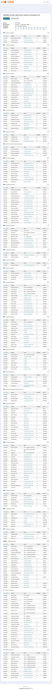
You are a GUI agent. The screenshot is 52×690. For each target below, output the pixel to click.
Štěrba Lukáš (13, 344)
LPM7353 (5, 200)
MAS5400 (6, 518)
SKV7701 (5, 433)
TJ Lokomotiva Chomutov (29, 196)
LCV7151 (5, 196)
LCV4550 (5, 265)
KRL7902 (5, 454)
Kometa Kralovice (27, 52)
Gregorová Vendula (15, 62)
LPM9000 (5, 398)
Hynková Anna (14, 66)
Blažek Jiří (13, 526)
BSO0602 (6, 377)
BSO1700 (5, 669)
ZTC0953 (5, 128)
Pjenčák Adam (14, 363)
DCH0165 (5, 149)
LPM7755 (5, 204)
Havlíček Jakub (14, 398)
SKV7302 (5, 431)
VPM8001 (5, 439)
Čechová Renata (14, 571)
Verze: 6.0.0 (25, 686)
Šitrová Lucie (13, 206)
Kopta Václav (14, 454)
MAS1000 (5, 330)
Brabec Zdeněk (14, 332)
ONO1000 (6, 336)
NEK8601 (5, 638)
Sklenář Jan (13, 536)
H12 (15, 29)
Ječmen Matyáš (14, 383)
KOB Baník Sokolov (28, 38)
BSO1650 (5, 38)
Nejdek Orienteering (28, 62)
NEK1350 (5, 64)
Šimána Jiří (13, 279)
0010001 (5, 595)
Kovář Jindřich (14, 414)
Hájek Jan (13, 520)
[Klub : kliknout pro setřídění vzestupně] (30, 36)
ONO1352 (5, 68)
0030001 (5, 230)
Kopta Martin (13, 564)
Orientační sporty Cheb (29, 149)
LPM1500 (5, 566)
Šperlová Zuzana (14, 175)
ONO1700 (5, 585)
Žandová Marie (14, 247)
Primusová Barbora (15, 579)
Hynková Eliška (14, 644)
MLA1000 (5, 334)
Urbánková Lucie (14, 99)
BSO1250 (5, 50)
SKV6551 (5, 247)
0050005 (6, 322)
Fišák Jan (13, 538)
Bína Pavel (13, 503)
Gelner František (14, 275)
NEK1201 (5, 314)
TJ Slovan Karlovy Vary (28, 141)
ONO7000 (6, 475)
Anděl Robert (13, 439)
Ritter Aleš (13, 425)
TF (15, 30)
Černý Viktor (13, 346)
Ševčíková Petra (14, 218)
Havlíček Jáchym (14, 675)
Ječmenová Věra (14, 171)
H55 (35, 29)
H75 (40, 29)
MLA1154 (5, 93)
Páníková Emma (14, 42)
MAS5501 (5, 522)
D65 (40, 27)
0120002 (5, 354)
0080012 (5, 667)
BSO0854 (5, 115)
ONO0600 (6, 383)
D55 (37, 27)
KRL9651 (5, 153)
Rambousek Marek (15, 273)
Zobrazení (6, 18)
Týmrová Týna (14, 560)
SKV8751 (5, 179)
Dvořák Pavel (13, 467)
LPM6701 (5, 463)
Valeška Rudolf (14, 534)
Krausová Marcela (15, 198)
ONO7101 (5, 477)
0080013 (5, 605)
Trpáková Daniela (14, 149)
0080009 (6, 661)
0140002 (5, 616)
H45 (32, 29)
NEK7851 (5, 216)
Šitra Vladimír (14, 469)
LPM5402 (5, 516)
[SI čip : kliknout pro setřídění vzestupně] (46, 36)
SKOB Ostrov (26, 66)
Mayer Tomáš (14, 459)
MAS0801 (5, 360)
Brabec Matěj (14, 379)
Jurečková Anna (14, 577)
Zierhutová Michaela (15, 196)
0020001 (5, 597)
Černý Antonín (14, 338)
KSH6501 (5, 456)
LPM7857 (5, 206)
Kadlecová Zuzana (15, 222)
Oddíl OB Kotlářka (27, 192)
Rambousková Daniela (16, 38)
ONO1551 (5, 579)
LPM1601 (5, 569)
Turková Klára (14, 101)
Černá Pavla (13, 181)
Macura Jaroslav (14, 501)
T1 (46, 29)
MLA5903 (5, 501)
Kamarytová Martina (15, 243)
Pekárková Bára (14, 139)
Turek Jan (13, 431)
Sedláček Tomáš (14, 408)
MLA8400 (5, 632)
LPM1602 (5, 279)
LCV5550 (5, 255)
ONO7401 (5, 425)
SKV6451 (5, 245)
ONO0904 (6, 367)
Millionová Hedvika (15, 210)
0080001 (5, 291)
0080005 (6, 554)
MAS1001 (5, 332)
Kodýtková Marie (14, 40)
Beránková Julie (14, 105)
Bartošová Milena (14, 204)
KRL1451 (5, 560)
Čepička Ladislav (14, 463)
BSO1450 (5, 622)
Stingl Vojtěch (14, 297)
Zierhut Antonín (14, 628)
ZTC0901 (5, 385)
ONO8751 (5, 175)
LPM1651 (5, 571)
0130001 (5, 234)
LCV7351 (5, 198)
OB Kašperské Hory (28, 456)
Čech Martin (13, 305)
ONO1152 (5, 101)
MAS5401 (5, 520)
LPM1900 (5, 677)
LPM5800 (5, 461)
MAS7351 (5, 210)
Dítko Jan (13, 483)
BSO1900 (5, 671)
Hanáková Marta (14, 626)
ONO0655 (6, 139)
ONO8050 (6, 171)
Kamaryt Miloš (14, 505)
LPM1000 (5, 326)
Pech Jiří (13, 516)
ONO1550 (5, 577)
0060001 (5, 603)
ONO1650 (6, 583)
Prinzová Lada (14, 89)
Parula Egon (13, 326)
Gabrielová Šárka (14, 257)
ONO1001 (5, 338)
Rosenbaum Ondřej (15, 624)
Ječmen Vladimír (14, 427)
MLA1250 (5, 58)
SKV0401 (5, 400)
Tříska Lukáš (13, 369)
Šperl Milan (13, 429)
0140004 (5, 620)
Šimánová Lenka (14, 208)
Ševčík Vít (13, 342)
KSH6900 (6, 459)
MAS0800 (6, 358)
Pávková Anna (14, 64)
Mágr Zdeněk (14, 514)
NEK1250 (5, 62)
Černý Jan (13, 477)
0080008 (6, 659)
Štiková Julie (13, 85)
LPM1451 (5, 40)
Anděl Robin (13, 385)
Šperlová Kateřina (15, 68)
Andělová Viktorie (14, 107)
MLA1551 (5, 573)
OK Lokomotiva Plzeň (28, 40)
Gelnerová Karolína (15, 52)
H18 (23, 29)
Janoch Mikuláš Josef (15, 381)
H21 (26, 29)
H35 (29, 29)
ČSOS (31, 688)
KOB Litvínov (26, 410)
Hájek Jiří (13, 419)
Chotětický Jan (14, 518)
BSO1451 (5, 558)
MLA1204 (5, 312)
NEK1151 (5, 95)
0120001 (5, 452)
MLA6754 (5, 212)
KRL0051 (5, 151)
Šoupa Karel (13, 499)
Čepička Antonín (14, 328)
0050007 (6, 601)
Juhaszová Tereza (15, 95)
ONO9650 (6, 644)
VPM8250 (5, 181)
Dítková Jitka (13, 177)
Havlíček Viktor (14, 377)
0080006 (6, 556)
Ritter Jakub (13, 336)
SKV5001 (5, 524)
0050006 (6, 599)
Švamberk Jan (14, 566)
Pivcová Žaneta (14, 165)
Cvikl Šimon (13, 575)
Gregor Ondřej (14, 295)
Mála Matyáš (14, 358)
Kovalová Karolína (15, 50)
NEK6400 (5, 505)
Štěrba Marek (14, 400)
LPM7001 (5, 465)
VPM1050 (5, 103)
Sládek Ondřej (14, 394)
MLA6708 (5, 503)
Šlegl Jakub (13, 365)
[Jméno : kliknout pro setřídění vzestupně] (17, 36)
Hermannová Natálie (15, 121)
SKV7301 (5, 483)
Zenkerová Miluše (14, 265)
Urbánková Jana (14, 220)
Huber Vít (13, 299)
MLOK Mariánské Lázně (29, 42)
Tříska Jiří (13, 487)
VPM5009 (6, 526)
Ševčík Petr (13, 421)
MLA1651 (5, 42)
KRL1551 (5, 562)
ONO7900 (6, 427)
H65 (37, 29)
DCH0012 (5, 394)
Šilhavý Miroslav (14, 461)
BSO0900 (6, 356)
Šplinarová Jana (14, 245)
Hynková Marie (14, 97)
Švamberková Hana (15, 163)
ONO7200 (6, 421)
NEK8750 (5, 640)
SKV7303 (5, 485)
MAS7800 (6, 417)
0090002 (6, 613)
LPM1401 (5, 277)
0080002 (6, 293)
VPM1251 (5, 70)
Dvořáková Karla (14, 155)
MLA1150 (5, 89)
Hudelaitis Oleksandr (15, 485)
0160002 (5, 495)
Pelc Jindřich (13, 671)
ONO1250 (5, 66)
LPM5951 (5, 238)
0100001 (5, 450)
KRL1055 (5, 87)
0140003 (5, 618)
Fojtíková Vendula (15, 115)
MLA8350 (5, 167)
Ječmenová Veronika (15, 125)
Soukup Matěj (14, 632)
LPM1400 (5, 307)
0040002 (6, 447)
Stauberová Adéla (15, 673)
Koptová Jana (14, 54)
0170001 (5, 189)
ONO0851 (5, 123)
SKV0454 (5, 155)
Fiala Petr (13, 412)
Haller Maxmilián (14, 324)
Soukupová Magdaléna (16, 573)
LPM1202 (5, 303)
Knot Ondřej (13, 301)
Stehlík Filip (13, 307)
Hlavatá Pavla (14, 192)
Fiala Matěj (13, 277)
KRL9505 (5, 396)
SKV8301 (5, 435)
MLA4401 (5, 538)
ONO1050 (6, 97)
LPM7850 (5, 630)
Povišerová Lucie (14, 60)
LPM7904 (5, 469)
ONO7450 (6, 218)
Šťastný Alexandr (14, 585)
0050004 (6, 289)
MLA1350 (5, 60)
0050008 (6, 80)
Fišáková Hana (14, 214)
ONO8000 (6, 429)
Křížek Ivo (13, 360)
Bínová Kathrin (14, 212)
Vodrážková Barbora (15, 103)
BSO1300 (5, 299)
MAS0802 (6, 363)
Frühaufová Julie (14, 141)
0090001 (5, 610)
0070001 (5, 655)
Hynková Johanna (15, 587)
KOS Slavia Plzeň (27, 70)
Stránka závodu (15, 18)
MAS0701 (5, 379)
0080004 (6, 552)
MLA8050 (5, 165)
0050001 (5, 546)
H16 (21, 29)
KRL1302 (5, 301)
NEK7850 (5, 636)
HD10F (43, 29)
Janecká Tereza (14, 117)
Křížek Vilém (13, 330)
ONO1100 (5, 342)
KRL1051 (5, 85)
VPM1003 (5, 346)
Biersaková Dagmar (15, 151)
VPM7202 (5, 437)
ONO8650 (6, 173)
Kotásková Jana (14, 194)
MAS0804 (6, 365)
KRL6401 (5, 408)
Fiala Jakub (13, 303)
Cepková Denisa (14, 562)
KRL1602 (5, 564)
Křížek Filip (13, 417)
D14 (21, 27)
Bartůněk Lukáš (14, 312)
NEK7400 (5, 473)
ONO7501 (5, 479)
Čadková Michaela (15, 119)
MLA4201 (5, 536)
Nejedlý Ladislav (14, 479)
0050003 (6, 287)
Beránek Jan (13, 437)
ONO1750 (5, 587)
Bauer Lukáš (13, 433)
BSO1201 (5, 297)
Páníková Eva (14, 169)
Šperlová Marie (14, 583)
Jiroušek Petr (13, 465)
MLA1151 (5, 91)
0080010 (5, 663)
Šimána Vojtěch (14, 677)
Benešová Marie (14, 58)
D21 (28, 27)
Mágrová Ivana (14, 255)
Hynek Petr (13, 475)
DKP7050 (5, 192)
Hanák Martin (14, 497)
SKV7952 (5, 647)
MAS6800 (6, 414)
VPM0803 (6, 369)
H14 (18, 29)
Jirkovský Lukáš (14, 367)
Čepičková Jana (14, 200)
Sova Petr (13, 456)
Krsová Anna (13, 70)
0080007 (6, 657)
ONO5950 (6, 257)
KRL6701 (5, 497)
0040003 (6, 232)
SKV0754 (5, 141)
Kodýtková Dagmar (15, 202)
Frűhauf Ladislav (14, 435)
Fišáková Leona (14, 91)
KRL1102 (5, 324)
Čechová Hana (14, 630)
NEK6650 (5, 243)
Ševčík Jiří (13, 642)
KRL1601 (5, 275)
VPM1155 (5, 107)
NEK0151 (5, 634)
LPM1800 (5, 675)
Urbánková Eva (14, 137)
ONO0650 (6, 137)
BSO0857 (5, 117)
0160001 (5, 236)
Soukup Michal (14, 473)
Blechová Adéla (14, 87)
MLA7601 (5, 471)
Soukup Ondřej (14, 314)
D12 (18, 27)
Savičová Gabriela (15, 647)
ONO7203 (6, 423)
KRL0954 (5, 119)
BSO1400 (5, 273)
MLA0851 (5, 121)
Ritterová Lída (14, 123)
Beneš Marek (13, 471)
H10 (45, 27)
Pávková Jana (14, 636)
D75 (43, 27)
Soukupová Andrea (15, 216)
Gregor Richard (14, 356)
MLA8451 (5, 169)
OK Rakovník (26, 194)
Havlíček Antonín (14, 569)
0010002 (5, 78)
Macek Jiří (13, 410)
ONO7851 (5, 220)
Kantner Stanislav (15, 340)
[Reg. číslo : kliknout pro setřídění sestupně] (7, 36)
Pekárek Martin (14, 423)
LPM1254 (5, 56)
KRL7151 (5, 626)
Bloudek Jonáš (14, 581)
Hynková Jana (14, 173)
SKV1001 (5, 344)
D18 (26, 27)
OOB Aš (25, 210)
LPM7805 (5, 467)
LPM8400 (5, 412)
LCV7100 (5, 628)
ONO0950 (6, 125)
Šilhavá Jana (14, 238)
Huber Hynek (13, 669)
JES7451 (5, 194)
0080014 (5, 607)
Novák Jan (13, 524)
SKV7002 (5, 481)
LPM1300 (5, 305)
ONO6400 (6, 419)
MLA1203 (5, 310)
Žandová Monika (14, 179)
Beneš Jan (13, 334)
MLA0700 (5, 381)
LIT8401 (5, 410)
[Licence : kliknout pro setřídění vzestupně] (39, 36)
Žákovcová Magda (15, 153)
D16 (23, 27)
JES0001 (5, 624)
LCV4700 (5, 534)
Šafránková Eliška (15, 128)
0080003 (6, 550)
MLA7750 (5, 214)
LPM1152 (5, 673)
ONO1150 (5, 99)
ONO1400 (6, 575)
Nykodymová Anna (15, 93)
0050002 (6, 548)
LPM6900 (5, 499)
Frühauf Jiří (13, 481)
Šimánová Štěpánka (15, 56)
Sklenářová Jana (14, 240)
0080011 (5, 665)
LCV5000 (5, 514)
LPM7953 (5, 208)
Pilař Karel (13, 522)
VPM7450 (5, 222)
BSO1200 (5, 295)
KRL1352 (5, 54)
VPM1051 (5, 105)
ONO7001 (5, 642)
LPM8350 (5, 163)
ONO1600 (6, 581)
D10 (16, 27)
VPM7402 (5, 487)
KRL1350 (5, 52)
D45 (34, 27)
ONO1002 (6, 340)
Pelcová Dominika (15, 558)
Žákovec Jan (13, 396)
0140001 (5, 82)
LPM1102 (5, 328)
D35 (31, 27)
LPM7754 (5, 202)
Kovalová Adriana (15, 622)
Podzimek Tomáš (14, 310)
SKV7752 (5, 177)
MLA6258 (5, 240)
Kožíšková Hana (14, 167)
